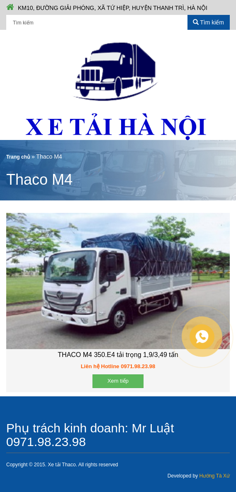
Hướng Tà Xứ (215, 476)
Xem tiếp (118, 381)
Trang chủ (18, 156)
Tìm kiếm (208, 22)
